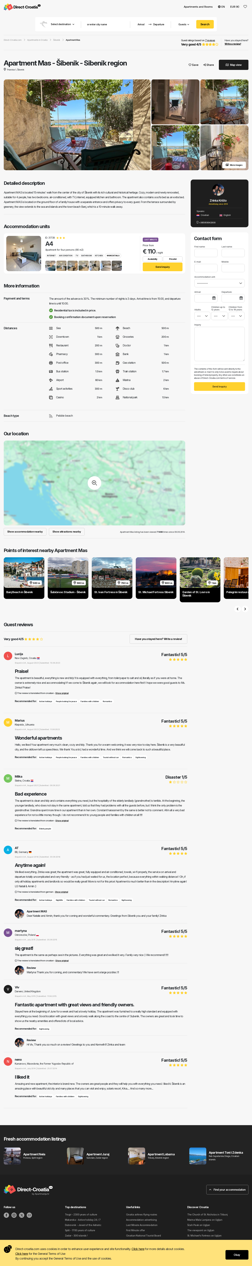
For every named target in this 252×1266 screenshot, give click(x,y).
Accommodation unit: (204, 277)
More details (113, 256)
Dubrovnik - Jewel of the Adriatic (83, 1225)
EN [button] (221, 6)
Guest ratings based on (199, 43)
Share (208, 65)
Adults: (197, 308)
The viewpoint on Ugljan (200, 1230)
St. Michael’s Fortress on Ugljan (204, 1235)
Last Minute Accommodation (142, 1225)
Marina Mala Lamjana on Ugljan (204, 1219)
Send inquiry (162, 267)
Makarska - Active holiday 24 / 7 (83, 1219)
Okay (237, 1254)
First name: (199, 247)
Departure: (227, 292)
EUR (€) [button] (234, 6)
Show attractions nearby (67, 531)
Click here (138, 1249)
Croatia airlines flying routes (141, 1214)
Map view (234, 65)
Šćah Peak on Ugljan (198, 1225)
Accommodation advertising (141, 1219)
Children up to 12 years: (218, 308)
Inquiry (197, 325)
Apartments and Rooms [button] (198, 6)
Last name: (227, 247)
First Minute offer (135, 1230)
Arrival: (197, 292)
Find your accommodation (227, 1189)
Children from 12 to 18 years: (235, 308)
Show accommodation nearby (25, 531)
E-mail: (197, 262)
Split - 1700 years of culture (80, 1230)
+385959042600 (206, 222)
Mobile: (225, 262)
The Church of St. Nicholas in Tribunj (207, 1214)
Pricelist (173, 259)
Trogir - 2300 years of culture (81, 1214)
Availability (152, 259)
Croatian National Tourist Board (143, 1235)
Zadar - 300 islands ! (76, 1235)
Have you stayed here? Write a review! (158, 639)
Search (205, 24)
